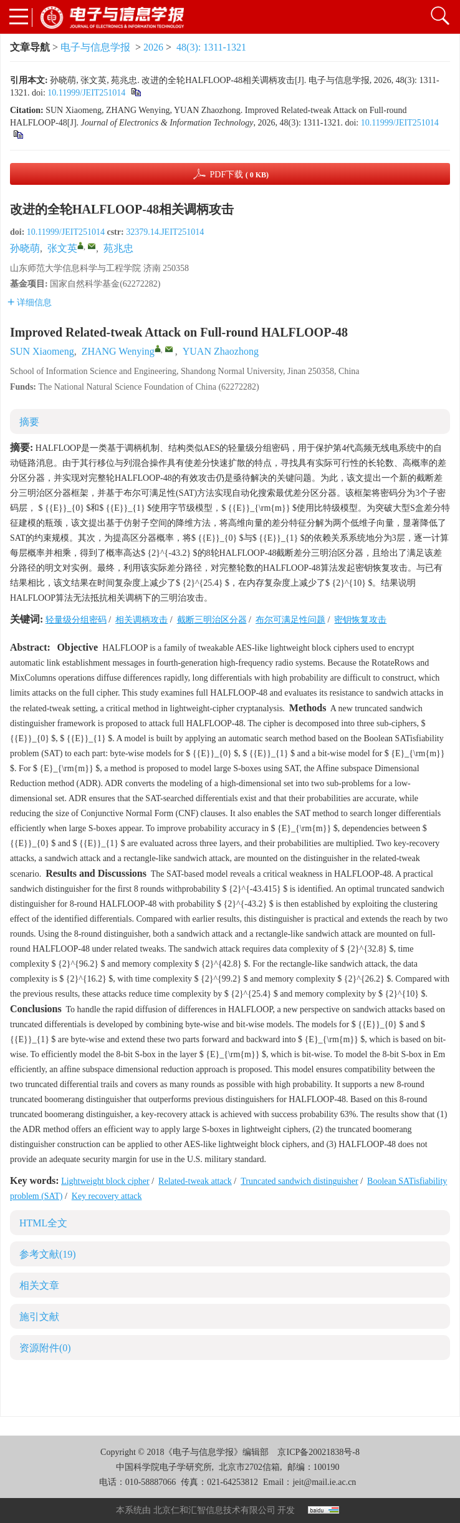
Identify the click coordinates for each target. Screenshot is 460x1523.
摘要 (29, 421)
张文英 (62, 248)
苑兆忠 (118, 248)
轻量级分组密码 (76, 619)
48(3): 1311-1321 (211, 47)
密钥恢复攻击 (360, 619)
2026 (153, 47)
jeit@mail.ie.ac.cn (324, 1482)
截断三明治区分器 (212, 619)
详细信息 (29, 302)
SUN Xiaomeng (42, 351)
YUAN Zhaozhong (221, 351)
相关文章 (39, 1285)
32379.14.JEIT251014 (165, 232)
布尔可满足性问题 (290, 619)
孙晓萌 (25, 248)
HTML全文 (43, 1223)
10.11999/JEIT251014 (86, 92)
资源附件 (45, 1348)
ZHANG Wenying (118, 351)
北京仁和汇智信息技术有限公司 (214, 1510)
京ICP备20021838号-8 (318, 1452)
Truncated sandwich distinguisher (299, 1181)
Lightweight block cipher (105, 1181)
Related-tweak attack (195, 1181)
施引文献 (39, 1316)
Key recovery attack (107, 1196)
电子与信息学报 (95, 47)
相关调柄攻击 (141, 619)
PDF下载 (239, 174)
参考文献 (47, 1254)
